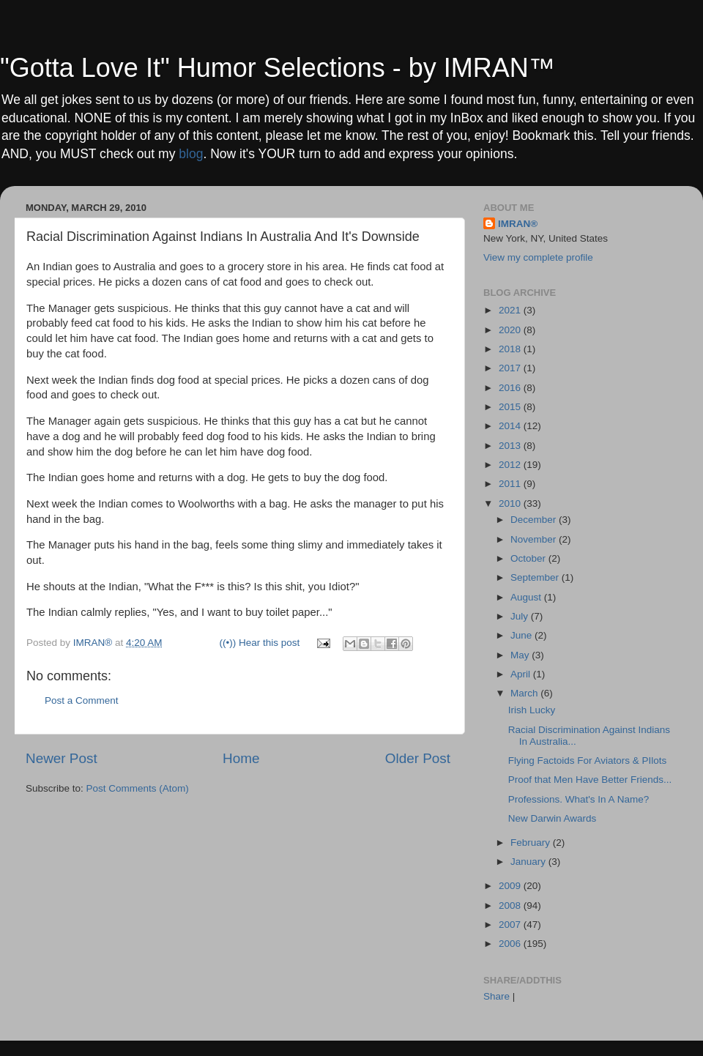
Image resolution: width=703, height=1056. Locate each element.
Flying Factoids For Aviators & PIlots (587, 760)
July (520, 616)
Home (241, 758)
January (529, 861)
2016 (511, 387)
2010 (511, 503)
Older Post (417, 758)
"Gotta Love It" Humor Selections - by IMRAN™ (277, 68)
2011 (511, 483)
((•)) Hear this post (260, 642)
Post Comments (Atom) (137, 788)
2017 (511, 367)
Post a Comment (82, 700)
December (534, 519)
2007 (511, 924)
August (527, 597)
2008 (511, 905)
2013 (511, 445)
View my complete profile (538, 257)
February (531, 842)
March (525, 693)
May (521, 655)
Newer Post (61, 758)
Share (496, 996)
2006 (511, 943)
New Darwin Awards (552, 818)
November (534, 539)
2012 (511, 464)
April (521, 674)
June (522, 635)
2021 (511, 310)
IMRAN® (518, 223)
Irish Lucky (532, 709)
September (536, 577)
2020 (511, 329)
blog (191, 153)
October (529, 558)
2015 (511, 406)
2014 (511, 425)
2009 (511, 885)
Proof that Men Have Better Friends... (590, 779)
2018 (511, 348)
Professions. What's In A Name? (578, 799)
